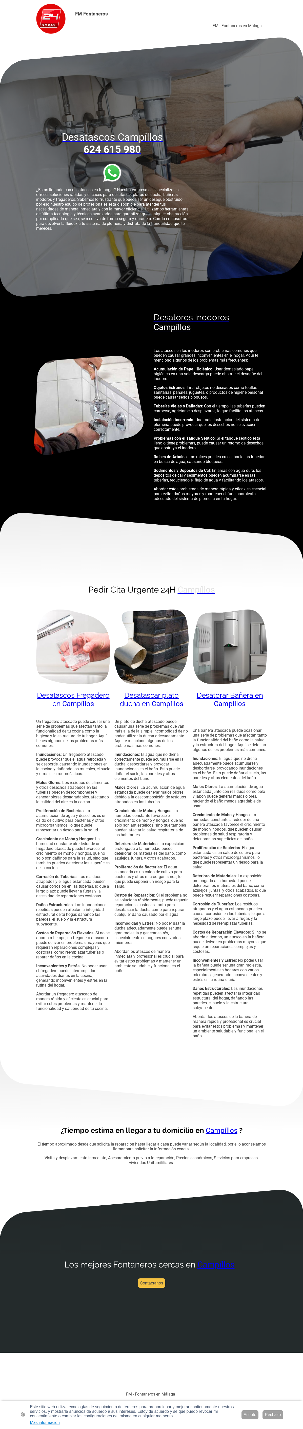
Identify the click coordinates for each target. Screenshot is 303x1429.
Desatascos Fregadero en (73, 699)
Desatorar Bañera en (230, 699)
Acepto (250, 1415)
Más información (45, 1422)
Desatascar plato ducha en (151, 699)
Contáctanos (151, 1283)
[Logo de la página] (51, 19)
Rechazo (273, 1415)
